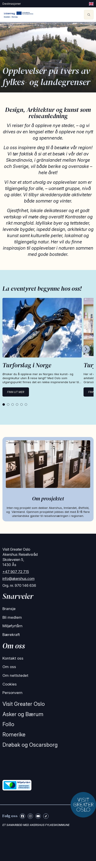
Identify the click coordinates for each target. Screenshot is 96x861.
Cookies (9, 684)
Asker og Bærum (22, 714)
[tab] (3, 404)
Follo (8, 724)
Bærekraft (11, 634)
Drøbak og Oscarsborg (30, 745)
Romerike (13, 734)
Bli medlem (12, 617)
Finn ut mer (15, 392)
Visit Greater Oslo (23, 704)
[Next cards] (86, 349)
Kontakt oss (12, 658)
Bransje (9, 608)
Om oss (9, 667)
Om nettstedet (15, 675)
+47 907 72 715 (15, 571)
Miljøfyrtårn (12, 626)
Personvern (12, 692)
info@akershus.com (18, 578)
